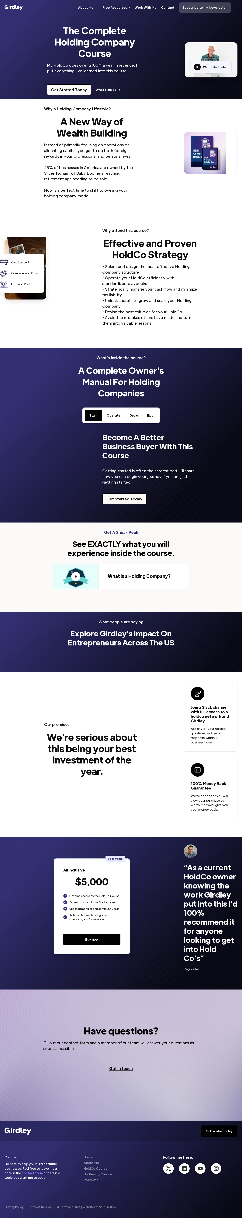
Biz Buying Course (98, 1174)
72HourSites (107, 1207)
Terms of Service (40, 1207)
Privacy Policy (14, 1207)
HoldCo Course (96, 1168)
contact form (32, 1173)
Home (88, 1157)
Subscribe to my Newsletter (205, 7)
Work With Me (146, 7)
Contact (167, 7)
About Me (85, 7)
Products (91, 1180)
